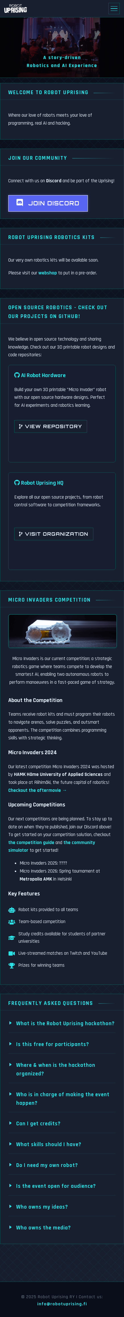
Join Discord (48, 203)
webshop (47, 273)
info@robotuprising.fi (62, 1304)
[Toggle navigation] (114, 8)
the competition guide (31, 842)
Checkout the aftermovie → (37, 790)
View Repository (50, 426)
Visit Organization (53, 534)
